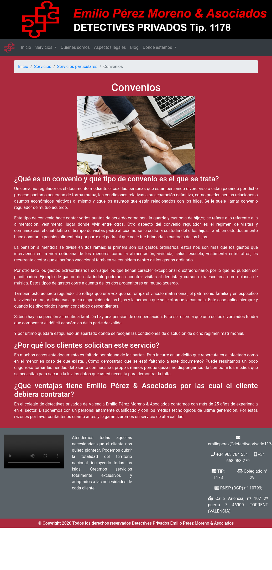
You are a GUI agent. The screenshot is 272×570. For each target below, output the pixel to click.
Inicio (26, 47)
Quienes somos (75, 47)
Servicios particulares (77, 66)
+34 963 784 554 (232, 454)
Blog (134, 47)
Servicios (44, 47)
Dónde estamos (158, 47)
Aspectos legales (110, 47)
